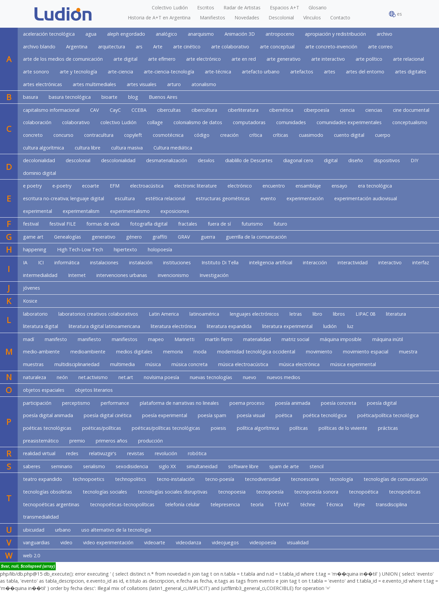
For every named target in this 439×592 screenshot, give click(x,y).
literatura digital (40, 326)
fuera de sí (219, 224)
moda (199, 351)
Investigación (214, 275)
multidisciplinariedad (76, 364)
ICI (41, 262)
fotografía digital (148, 224)
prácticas (388, 428)
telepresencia (225, 504)
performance (115, 403)
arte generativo (284, 59)
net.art (125, 377)
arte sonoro (36, 71)
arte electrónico (203, 59)
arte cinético (186, 46)
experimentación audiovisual (365, 198)
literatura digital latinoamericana (104, 326)
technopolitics (130, 479)
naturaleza (34, 377)
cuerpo (382, 135)
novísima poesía (161, 377)
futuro (280, 224)
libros (339, 314)
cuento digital (349, 135)
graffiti (159, 237)
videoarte (154, 542)
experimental (37, 211)
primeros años (111, 440)
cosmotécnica (168, 135)
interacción (315, 262)
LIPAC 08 (365, 314)
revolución (166, 453)
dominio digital (39, 173)
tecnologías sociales (105, 492)
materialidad (257, 339)
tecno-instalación (175, 479)
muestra (408, 351)
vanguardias (36, 542)
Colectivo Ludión (170, 7)
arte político (369, 59)
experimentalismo (130, 211)
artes (329, 71)
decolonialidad (39, 160)
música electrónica (299, 364)
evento (268, 198)
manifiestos (124, 339)
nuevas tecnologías (211, 377)
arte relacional (408, 59)
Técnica (334, 504)
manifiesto (89, 339)
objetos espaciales (43, 390)
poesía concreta (338, 403)
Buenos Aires (163, 97)
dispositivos (387, 160)
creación (229, 135)
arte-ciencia (120, 71)
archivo (384, 34)
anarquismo (201, 34)
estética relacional (165, 198)
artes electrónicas (42, 84)
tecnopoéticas (405, 492)
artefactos (301, 71)
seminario (61, 466)
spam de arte (284, 466)
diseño (355, 160)
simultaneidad (201, 466)
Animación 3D (240, 34)
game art (33, 237)
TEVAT (282, 504)
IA (25, 262)
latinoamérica (204, 314)
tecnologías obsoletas (47, 492)
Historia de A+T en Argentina (159, 17)
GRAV (184, 237)
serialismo (94, 466)
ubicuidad (33, 530)
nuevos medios (283, 377)
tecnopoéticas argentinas (51, 504)
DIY (414, 160)
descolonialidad (118, 160)
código (201, 135)
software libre (243, 466)
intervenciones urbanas (121, 275)
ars (139, 46)
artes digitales (410, 71)
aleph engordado (126, 34)
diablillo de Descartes (249, 160)
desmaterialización (166, 160)
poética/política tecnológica (388, 415)
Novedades (247, 17)
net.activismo (93, 377)
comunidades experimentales (349, 122)
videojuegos (225, 542)
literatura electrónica (173, 326)
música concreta (189, 364)
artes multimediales (94, 84)
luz (350, 326)
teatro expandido (42, 479)
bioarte (109, 97)
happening (34, 249)
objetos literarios (94, 390)
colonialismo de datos (197, 122)
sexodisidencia (132, 466)
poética (284, 415)
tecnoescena (305, 479)
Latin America (164, 314)
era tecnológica (375, 186)
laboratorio (35, 314)
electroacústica (146, 186)
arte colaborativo (230, 46)
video (66, 542)
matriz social (295, 339)
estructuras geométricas (223, 198)
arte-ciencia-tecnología (169, 71)
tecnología (341, 479)
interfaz (420, 262)
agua (90, 34)
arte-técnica (218, 71)
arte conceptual (277, 46)
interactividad (353, 262)
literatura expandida (229, 326)
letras (296, 314)
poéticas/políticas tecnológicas (166, 428)
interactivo (390, 262)
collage (155, 122)
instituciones (177, 262)
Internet (77, 275)
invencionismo (173, 275)
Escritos (205, 7)
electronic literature (195, 186)
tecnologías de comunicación (396, 479)
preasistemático (41, 440)
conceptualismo (409, 122)
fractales (187, 224)
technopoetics (88, 479)
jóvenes (31, 288)
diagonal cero (298, 160)
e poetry (32, 186)
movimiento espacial (365, 351)
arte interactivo (328, 59)
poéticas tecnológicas (47, 428)
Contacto (340, 17)
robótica (197, 453)
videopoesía (263, 542)
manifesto (56, 339)
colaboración (37, 122)
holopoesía (160, 249)
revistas (135, 453)
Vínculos (312, 17)
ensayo (339, 186)
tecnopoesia (232, 492)
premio (77, 440)
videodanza (188, 542)
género (134, 237)
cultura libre (87, 147)
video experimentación (108, 542)
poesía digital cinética (107, 415)
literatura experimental (287, 326)
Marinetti (184, 339)
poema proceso (247, 403)
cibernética (281, 110)
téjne (359, 504)
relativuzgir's (102, 453)
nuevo (249, 377)
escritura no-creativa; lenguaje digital (63, 198)
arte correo (380, 46)
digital (331, 160)
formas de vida (102, 224)
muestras (33, 364)
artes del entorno (365, 71)
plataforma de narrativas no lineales (179, 403)
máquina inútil (387, 339)
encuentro (274, 186)
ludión (330, 326)
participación (37, 403)
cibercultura (204, 110)
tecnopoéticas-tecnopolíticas (122, 504)
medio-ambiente (41, 351)
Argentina (76, 46)
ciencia (347, 110)
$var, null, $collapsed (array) (28, 566)
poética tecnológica (325, 415)
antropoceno (280, 34)
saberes (31, 466)
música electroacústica (243, 364)
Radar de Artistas (242, 7)
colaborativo (76, 122)
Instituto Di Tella (220, 262)
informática (66, 262)
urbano (63, 530)
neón (62, 377)
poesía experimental (164, 415)
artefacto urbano (261, 71)
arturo (174, 84)
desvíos (206, 160)
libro (317, 314)
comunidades (291, 122)
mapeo (156, 339)
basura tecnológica (70, 97)
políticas (299, 428)
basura (30, 97)
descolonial (78, 160)
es (395, 14)
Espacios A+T (284, 7)
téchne (307, 504)
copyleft (133, 135)
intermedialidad (40, 275)
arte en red (244, 59)
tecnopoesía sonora (316, 492)
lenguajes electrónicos (254, 314)
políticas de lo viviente (343, 428)
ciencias (373, 110)
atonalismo (203, 84)
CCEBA (138, 110)
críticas (280, 135)
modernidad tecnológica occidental (256, 351)
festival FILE (62, 224)
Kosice (30, 301)
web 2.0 (31, 555)
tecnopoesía (270, 492)
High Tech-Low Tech (80, 249)
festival (31, 224)
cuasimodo (311, 135)
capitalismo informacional (51, 110)
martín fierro (219, 339)
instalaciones (104, 262)
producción (150, 440)
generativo (103, 237)
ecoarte (90, 186)
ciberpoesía (316, 110)
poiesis (218, 428)
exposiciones (174, 211)
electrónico (240, 186)
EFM (114, 186)
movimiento (319, 351)
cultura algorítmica (43, 147)
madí (28, 339)
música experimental (353, 364)
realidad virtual (39, 453)
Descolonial (281, 17)
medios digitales (134, 351)
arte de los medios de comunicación (63, 59)
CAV (94, 110)
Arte (157, 46)
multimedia (122, 364)
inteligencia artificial (270, 262)
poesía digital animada (48, 415)
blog (133, 97)
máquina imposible (341, 339)
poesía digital (382, 403)
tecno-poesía (219, 479)
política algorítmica (258, 428)
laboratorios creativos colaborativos (98, 314)
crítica (255, 135)
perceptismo (76, 403)
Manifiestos (212, 17)
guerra (208, 237)
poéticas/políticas (101, 428)
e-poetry (61, 186)
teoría (257, 504)
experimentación (305, 198)
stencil (317, 466)
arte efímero (161, 59)
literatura (396, 314)
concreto (33, 135)
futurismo (252, 224)
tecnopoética (363, 492)
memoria (173, 351)
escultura (125, 198)
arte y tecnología (78, 71)
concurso (63, 135)
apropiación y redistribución (335, 34)
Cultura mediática (172, 147)
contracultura (98, 135)
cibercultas (169, 110)
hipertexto (125, 249)
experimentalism (81, 211)
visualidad (298, 542)
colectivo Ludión (118, 122)
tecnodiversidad (262, 479)
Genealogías (67, 237)
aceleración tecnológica (49, 34)
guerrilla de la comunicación (256, 237)
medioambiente (87, 351)
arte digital (125, 59)
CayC (115, 110)
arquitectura (111, 46)
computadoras (249, 122)
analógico (166, 34)
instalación (140, 262)
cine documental (411, 110)
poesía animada (292, 403)
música (153, 364)
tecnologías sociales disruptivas (172, 492)
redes (72, 453)
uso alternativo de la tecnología (116, 530)
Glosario (318, 7)
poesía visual (251, 415)
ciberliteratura (243, 110)
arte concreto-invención (331, 46)
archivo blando (39, 46)
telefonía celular (182, 504)
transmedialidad (41, 517)
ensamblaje (308, 186)
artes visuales (141, 84)
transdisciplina (391, 504)
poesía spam (212, 415)
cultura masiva (127, 147)
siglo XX (167, 466)
